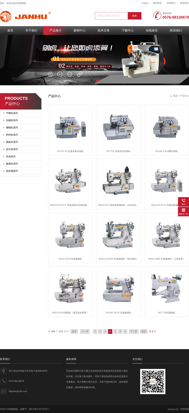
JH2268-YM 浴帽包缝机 (166, 151)
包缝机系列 (12, 120)
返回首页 (157, 3)
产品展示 (55, 30)
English (145, 3)
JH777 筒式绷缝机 (166, 313)
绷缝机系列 (12, 127)
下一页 (133, 331)
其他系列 (10, 156)
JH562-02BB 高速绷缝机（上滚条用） (166, 259)
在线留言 (171, 3)
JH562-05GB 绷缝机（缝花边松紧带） (70, 313)
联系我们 (184, 3)
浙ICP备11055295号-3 (39, 409)
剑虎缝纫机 (20, 3)
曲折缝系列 (12, 171)
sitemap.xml (173, 409)
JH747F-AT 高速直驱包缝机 (70, 151)
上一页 (85, 331)
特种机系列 (12, 135)
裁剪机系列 (12, 164)
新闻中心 (80, 30)
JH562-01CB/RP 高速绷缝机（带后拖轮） (118, 259)
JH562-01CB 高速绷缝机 (70, 259)
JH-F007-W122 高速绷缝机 (118, 313)
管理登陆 (184, 409)
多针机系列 (12, 149)
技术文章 (104, 30)
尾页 (144, 331)
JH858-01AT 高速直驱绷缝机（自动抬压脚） (118, 205)
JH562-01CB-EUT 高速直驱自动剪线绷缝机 (70, 205)
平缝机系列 (12, 113)
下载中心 (128, 30)
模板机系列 (12, 142)
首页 (10, 30)
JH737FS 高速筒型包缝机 (118, 151)
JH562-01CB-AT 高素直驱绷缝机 (166, 205)
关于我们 (31, 30)
